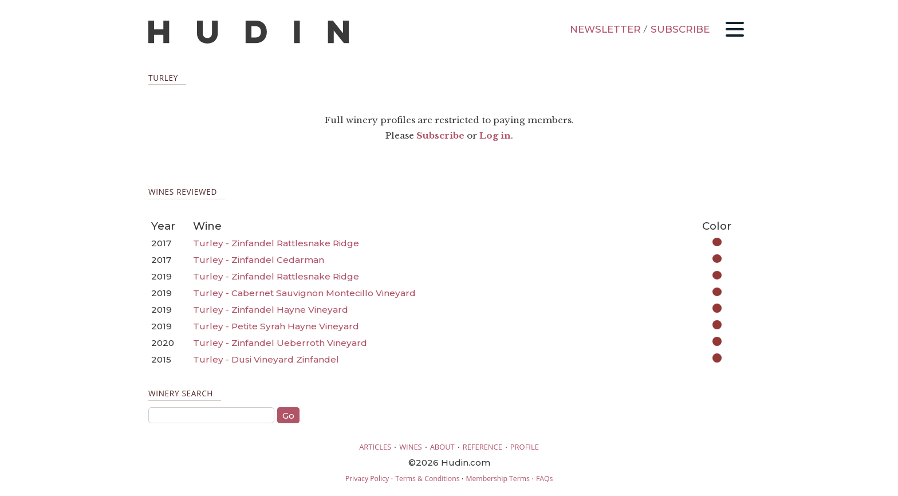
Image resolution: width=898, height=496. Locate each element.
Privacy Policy (367, 478)
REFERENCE (482, 447)
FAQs (544, 478)
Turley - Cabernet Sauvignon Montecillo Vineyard (304, 293)
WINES (410, 447)
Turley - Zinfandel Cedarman (258, 259)
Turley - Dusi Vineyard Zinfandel (266, 359)
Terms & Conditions (427, 478)
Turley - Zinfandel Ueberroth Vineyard (280, 342)
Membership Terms (497, 478)
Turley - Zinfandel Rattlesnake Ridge (276, 243)
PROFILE (524, 447)
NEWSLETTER (605, 29)
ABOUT (442, 447)
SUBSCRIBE (680, 29)
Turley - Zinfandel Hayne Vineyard (270, 309)
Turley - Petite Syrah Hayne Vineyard (276, 326)
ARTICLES (375, 447)
